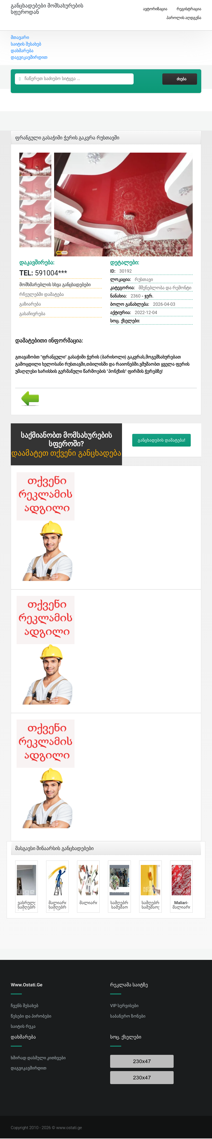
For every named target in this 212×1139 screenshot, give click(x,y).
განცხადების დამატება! (161, 440)
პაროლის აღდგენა (181, 18)
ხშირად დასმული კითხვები (38, 1058)
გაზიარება (30, 304)
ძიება (179, 79)
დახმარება (22, 51)
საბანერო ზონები (127, 1016)
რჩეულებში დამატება (41, 295)
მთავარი (20, 38)
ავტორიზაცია (153, 9)
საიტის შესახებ (26, 44)
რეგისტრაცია (187, 9)
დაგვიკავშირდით (29, 57)
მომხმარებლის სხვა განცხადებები (55, 285)
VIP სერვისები (124, 1006)
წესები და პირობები (31, 1016)
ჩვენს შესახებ (24, 1006)
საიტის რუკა (23, 1027)
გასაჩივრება (32, 314)
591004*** (43, 274)
